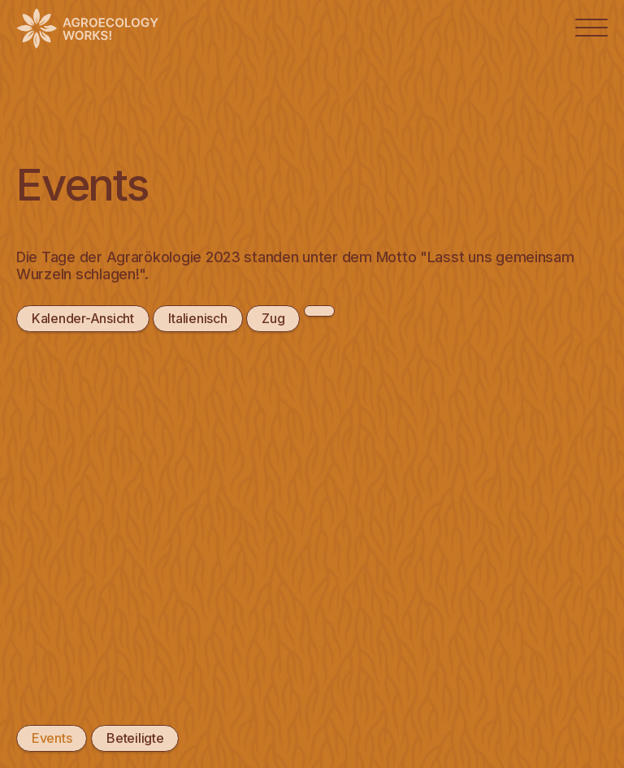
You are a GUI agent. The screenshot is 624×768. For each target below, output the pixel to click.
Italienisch (197, 318)
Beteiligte (134, 738)
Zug (273, 318)
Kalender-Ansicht (83, 318)
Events (52, 738)
